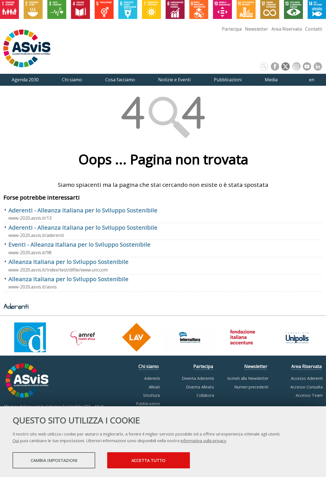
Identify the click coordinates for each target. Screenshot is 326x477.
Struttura (151, 395)
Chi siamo (148, 366)
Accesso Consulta (306, 387)
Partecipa (232, 29)
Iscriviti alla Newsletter (247, 378)
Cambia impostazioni (56, 460)
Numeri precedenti (251, 387)
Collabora (205, 395)
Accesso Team (309, 395)
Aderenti (152, 378)
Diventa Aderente (198, 378)
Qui (16, 441)
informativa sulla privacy (203, 441)
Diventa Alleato (200, 387)
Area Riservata (286, 29)
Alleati (154, 387)
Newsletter (256, 29)
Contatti (313, 29)
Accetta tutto (157, 460)
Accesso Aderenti (307, 378)
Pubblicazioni (148, 403)
